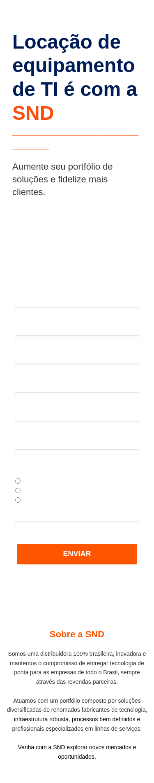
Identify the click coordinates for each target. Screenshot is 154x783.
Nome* (25, 301)
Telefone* (28, 386)
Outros (28, 500)
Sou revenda (35, 481)
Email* (23, 329)
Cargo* (24, 443)
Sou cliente (33, 491)
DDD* (23, 357)
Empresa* (28, 414)
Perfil (21, 471)
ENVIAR (77, 554)
